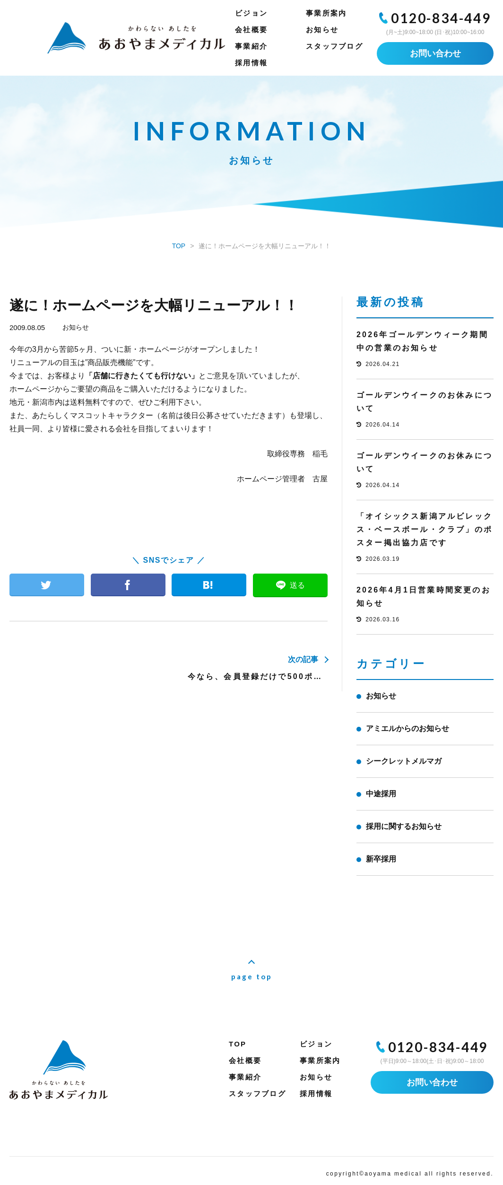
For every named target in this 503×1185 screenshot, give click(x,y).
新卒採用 (381, 859)
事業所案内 (326, 13)
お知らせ (322, 29)
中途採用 (381, 794)
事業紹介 (251, 46)
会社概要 (251, 29)
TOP (237, 1043)
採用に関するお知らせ (404, 826)
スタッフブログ (334, 46)
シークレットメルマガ (404, 761)
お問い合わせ (435, 53)
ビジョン (251, 13)
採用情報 (251, 62)
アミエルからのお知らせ (407, 728)
